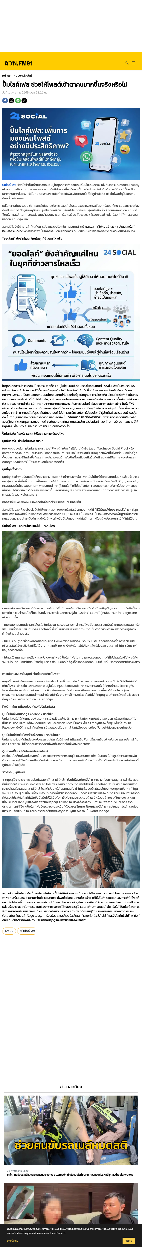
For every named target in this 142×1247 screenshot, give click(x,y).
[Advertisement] (71, 26)
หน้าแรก (7, 75)
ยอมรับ (129, 1241)
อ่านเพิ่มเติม (12, 1241)
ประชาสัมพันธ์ (24, 75)
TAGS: (9, 931)
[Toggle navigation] (133, 63)
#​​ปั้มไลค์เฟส (27, 931)
